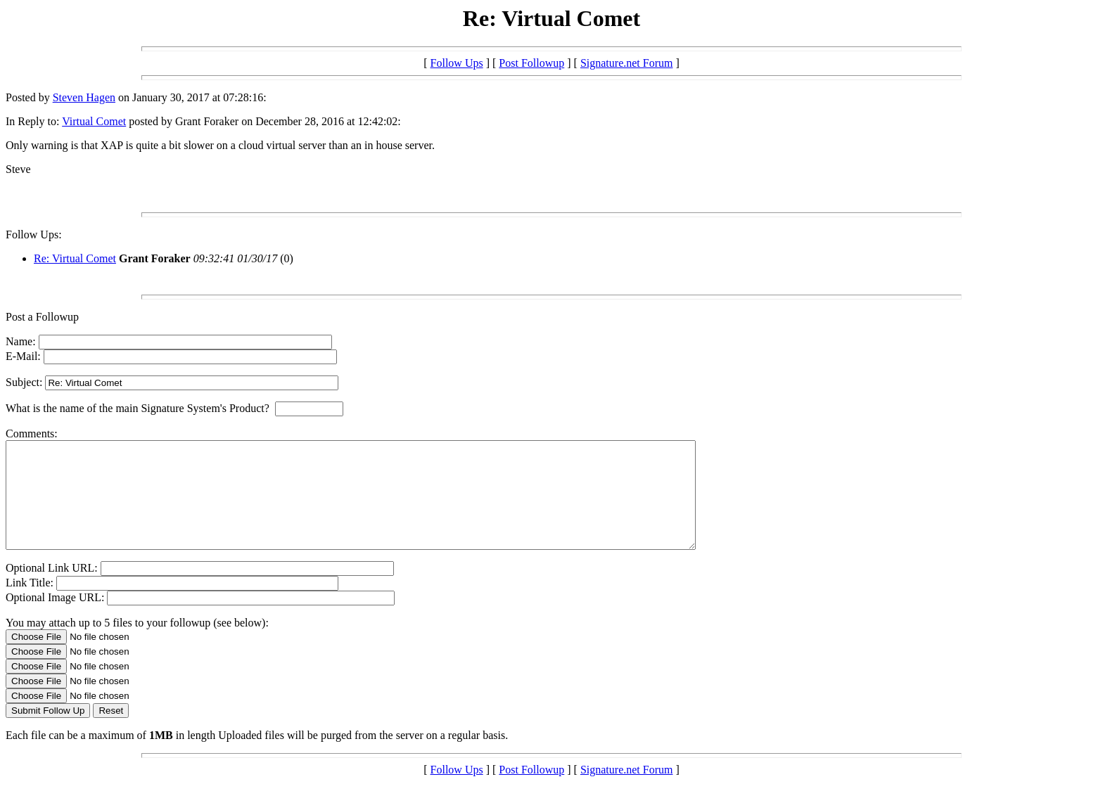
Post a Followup (42, 317)
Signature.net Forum (626, 63)
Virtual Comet (94, 121)
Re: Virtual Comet (75, 258)
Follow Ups (457, 63)
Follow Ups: (34, 234)
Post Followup (531, 63)
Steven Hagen (84, 97)
